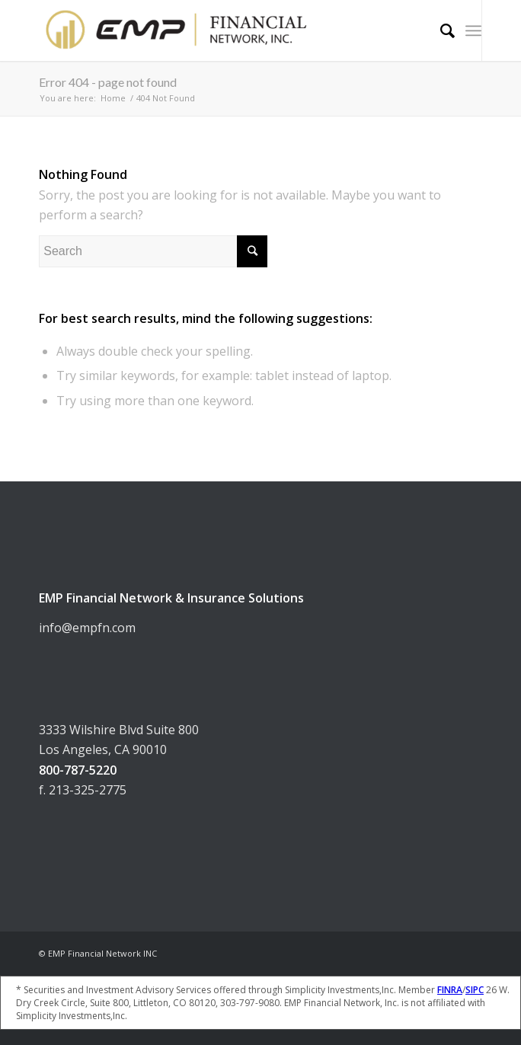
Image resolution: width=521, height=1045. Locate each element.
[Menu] (473, 30)
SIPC (474, 989)
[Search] (440, 30)
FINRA (449, 989)
